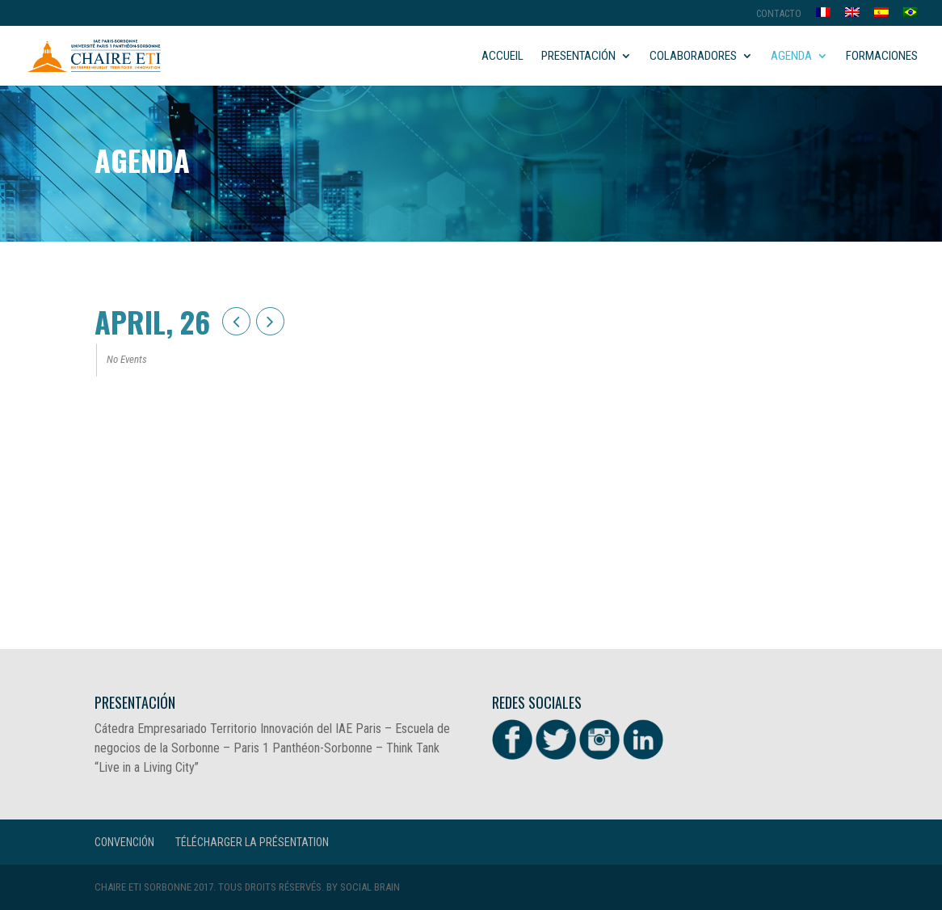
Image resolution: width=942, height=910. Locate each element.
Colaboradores (693, 56)
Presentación (578, 56)
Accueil (503, 56)
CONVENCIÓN (124, 842)
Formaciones (882, 56)
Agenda (791, 56)
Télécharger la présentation (252, 842)
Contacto (778, 14)
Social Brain (370, 887)
